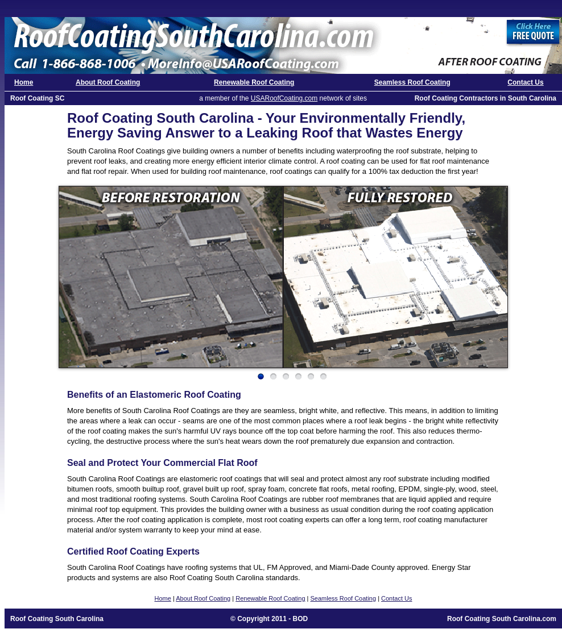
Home (23, 82)
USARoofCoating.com (284, 98)
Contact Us (525, 82)
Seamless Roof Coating (412, 82)
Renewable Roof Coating (254, 82)
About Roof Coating (108, 82)
